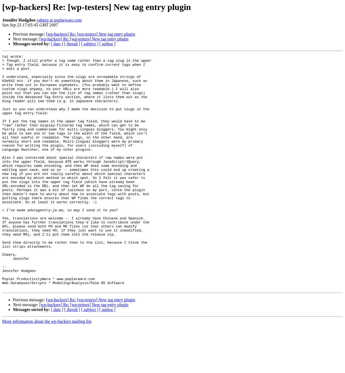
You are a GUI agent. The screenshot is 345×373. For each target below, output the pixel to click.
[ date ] (57, 44)
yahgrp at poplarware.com (59, 20)
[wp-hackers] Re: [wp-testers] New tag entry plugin (90, 34)
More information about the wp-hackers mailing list (46, 368)
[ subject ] (89, 44)
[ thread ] (72, 44)
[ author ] (107, 44)
